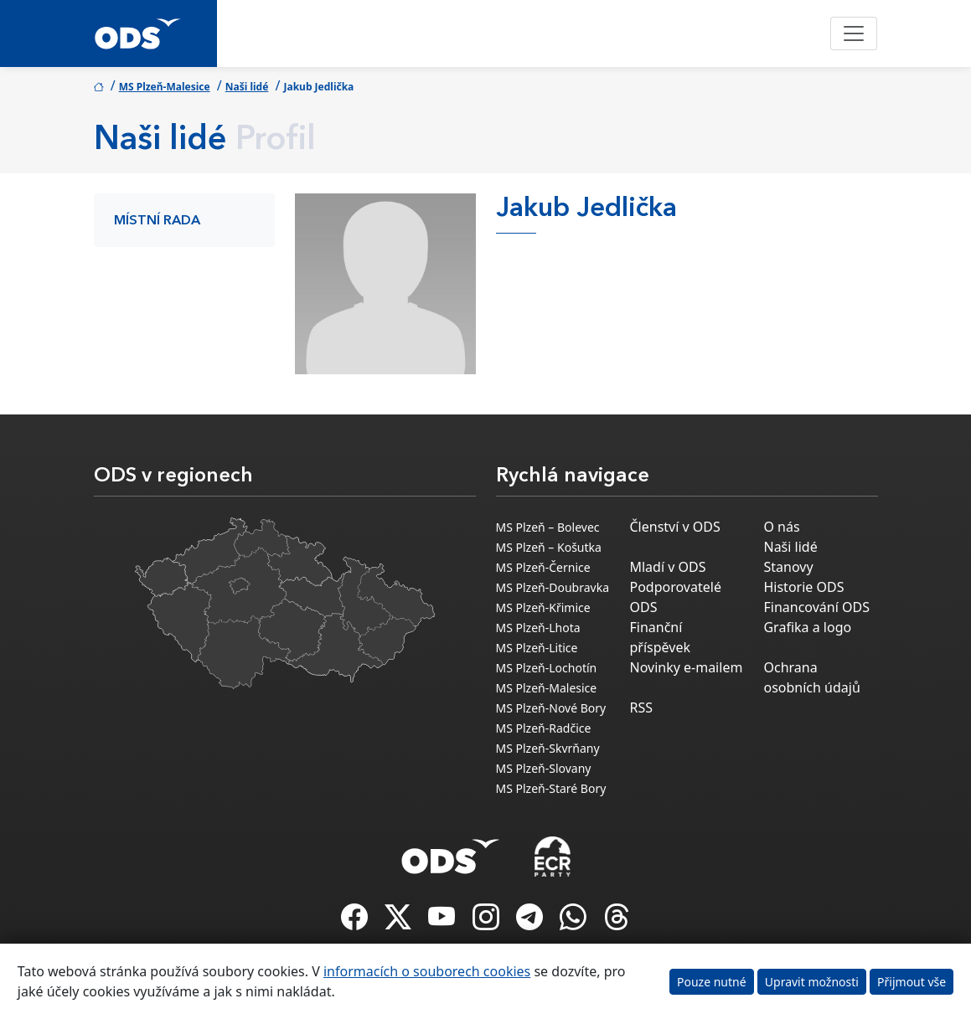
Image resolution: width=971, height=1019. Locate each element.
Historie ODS (803, 587)
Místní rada (157, 221)
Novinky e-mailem (685, 667)
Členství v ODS (674, 526)
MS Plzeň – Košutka (549, 547)
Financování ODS (816, 607)
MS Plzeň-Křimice (543, 607)
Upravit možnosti (812, 982)
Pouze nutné (711, 982)
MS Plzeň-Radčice (543, 728)
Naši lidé (247, 87)
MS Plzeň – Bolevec (548, 527)
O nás (781, 526)
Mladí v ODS (667, 567)
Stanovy (788, 567)
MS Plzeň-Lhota (538, 628)
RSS (641, 707)
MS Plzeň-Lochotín (546, 668)
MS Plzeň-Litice (537, 648)
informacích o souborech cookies (426, 971)
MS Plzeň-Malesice (164, 87)
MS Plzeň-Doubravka (553, 587)
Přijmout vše (911, 982)
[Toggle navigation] (853, 33)
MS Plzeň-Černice (543, 567)
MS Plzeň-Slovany (543, 768)
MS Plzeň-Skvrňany (548, 748)
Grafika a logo (807, 627)
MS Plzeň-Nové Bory (551, 708)
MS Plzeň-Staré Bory (551, 788)
